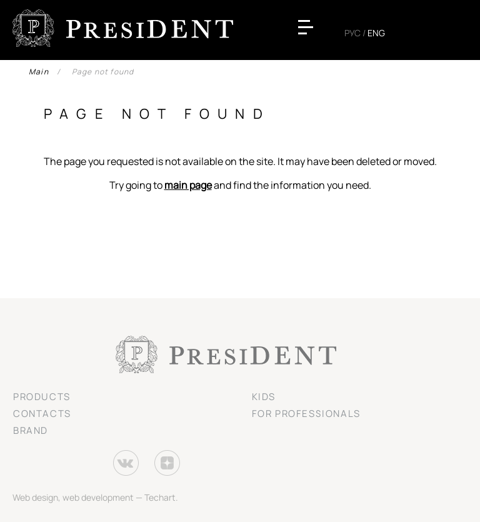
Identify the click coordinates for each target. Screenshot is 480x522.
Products (42, 396)
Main (39, 71)
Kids (264, 396)
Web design (35, 497)
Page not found (103, 71)
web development (98, 497)
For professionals (306, 413)
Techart (160, 497)
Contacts (42, 413)
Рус (352, 33)
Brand (30, 430)
